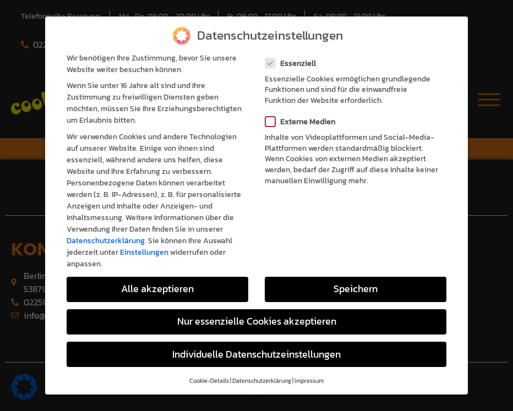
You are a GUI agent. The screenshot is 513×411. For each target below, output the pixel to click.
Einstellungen (144, 239)
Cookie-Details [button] (209, 368)
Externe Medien (303, 109)
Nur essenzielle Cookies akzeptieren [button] (256, 309)
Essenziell (294, 50)
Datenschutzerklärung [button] (261, 368)
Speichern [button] (356, 276)
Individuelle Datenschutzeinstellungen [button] (256, 341)
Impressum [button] (309, 368)
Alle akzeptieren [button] (157, 276)
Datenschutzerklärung (106, 228)
